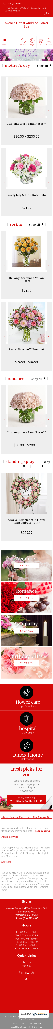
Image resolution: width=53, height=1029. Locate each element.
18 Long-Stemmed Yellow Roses (26, 279)
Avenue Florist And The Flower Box (26, 24)
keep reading (42, 830)
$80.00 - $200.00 (26, 136)
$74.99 (26, 208)
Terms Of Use (18, 1023)
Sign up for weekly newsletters (26, 799)
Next (49, 110)
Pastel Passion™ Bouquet (26, 349)
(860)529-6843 (14, 3)
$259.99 (26, 532)
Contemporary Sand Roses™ (26, 123)
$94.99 (26, 291)
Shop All (42, 65)
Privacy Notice (34, 1023)
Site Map (38, 1027)
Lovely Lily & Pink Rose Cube (26, 195)
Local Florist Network (20, 1027)
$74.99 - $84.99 (26, 362)
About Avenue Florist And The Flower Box (26, 817)
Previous (4, 110)
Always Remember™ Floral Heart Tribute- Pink (26, 521)
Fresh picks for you (26, 779)
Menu (4, 44)
